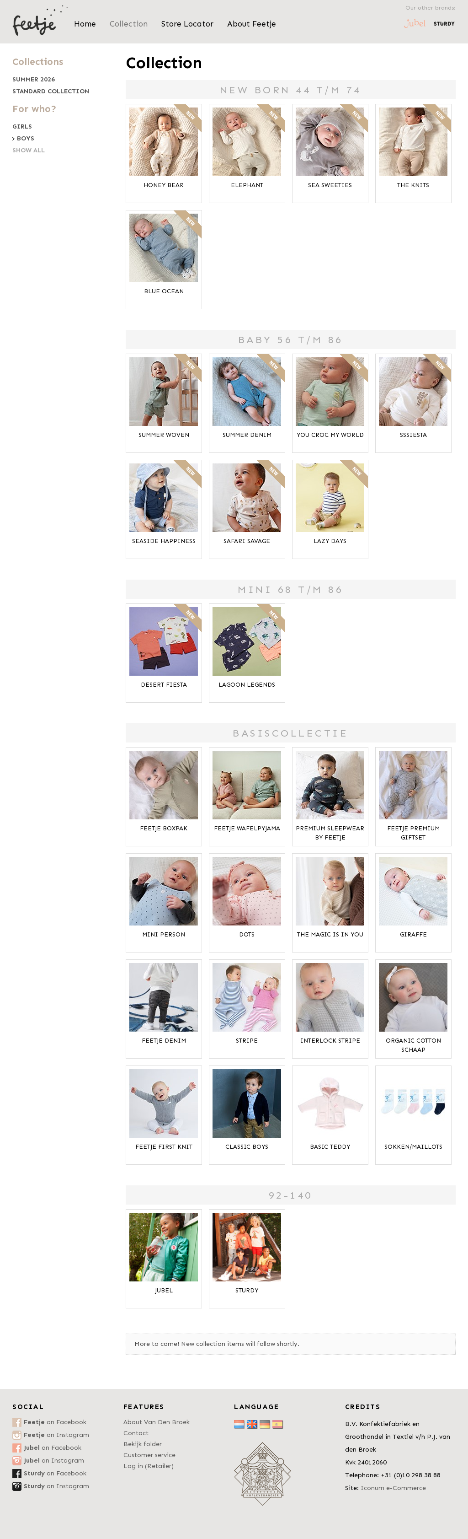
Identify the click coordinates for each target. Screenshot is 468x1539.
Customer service (149, 1455)
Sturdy (246, 1290)
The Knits (413, 185)
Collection (129, 23)
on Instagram (56, 1435)
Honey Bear (164, 185)
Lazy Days (330, 541)
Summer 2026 (33, 79)
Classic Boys (246, 1146)
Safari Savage (246, 541)
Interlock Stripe (330, 1040)
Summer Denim (247, 434)
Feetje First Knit (163, 1146)
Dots (247, 934)
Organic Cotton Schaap (413, 1045)
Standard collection (50, 91)
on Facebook (55, 1422)
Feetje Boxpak (163, 828)
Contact (136, 1433)
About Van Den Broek (156, 1422)
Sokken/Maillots (413, 1146)
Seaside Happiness (164, 541)
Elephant (247, 185)
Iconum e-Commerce (393, 1488)
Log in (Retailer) (148, 1466)
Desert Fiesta (164, 684)
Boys (25, 138)
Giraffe (413, 934)
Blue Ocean (164, 291)
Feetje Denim (164, 1040)
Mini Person (163, 934)
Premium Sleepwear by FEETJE (330, 833)
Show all (28, 150)
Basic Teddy (330, 1146)
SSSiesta (413, 434)
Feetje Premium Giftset (413, 833)
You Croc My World (330, 434)
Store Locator (187, 23)
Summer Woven (163, 434)
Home (85, 23)
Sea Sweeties (330, 185)
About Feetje (251, 23)
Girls (22, 126)
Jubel (164, 1290)
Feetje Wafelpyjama (247, 828)
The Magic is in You (330, 934)
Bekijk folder (142, 1444)
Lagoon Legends (246, 684)
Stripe (247, 1040)
